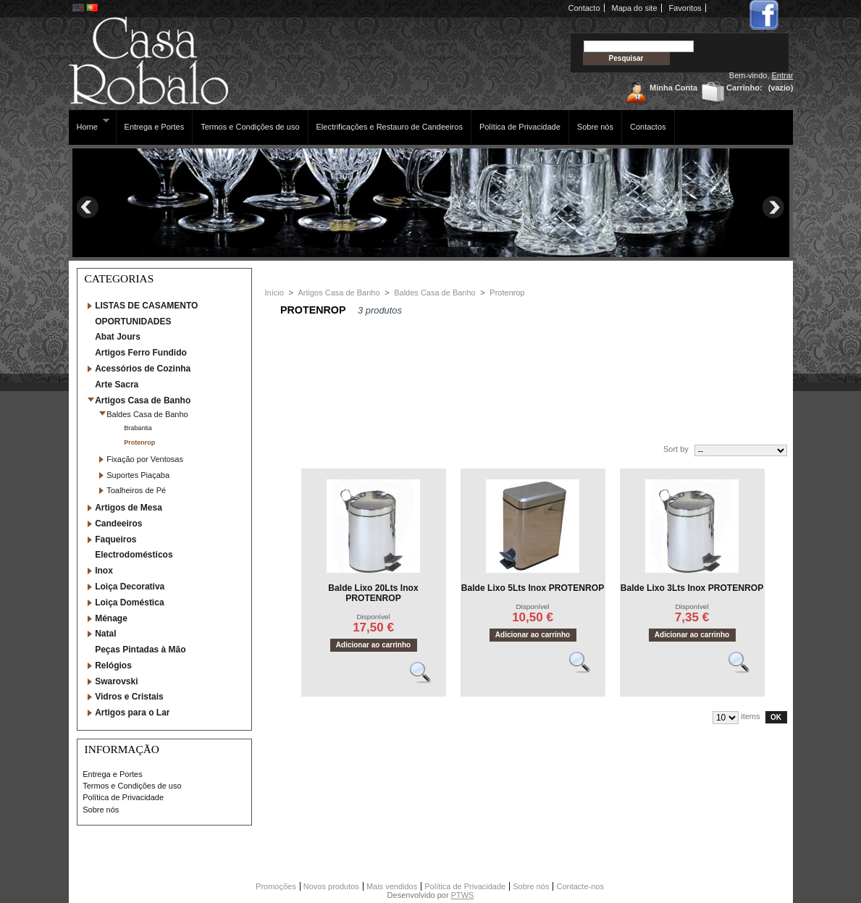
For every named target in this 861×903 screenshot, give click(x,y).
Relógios (113, 665)
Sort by (676, 449)
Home (89, 124)
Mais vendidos (391, 886)
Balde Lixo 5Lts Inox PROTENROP (533, 588)
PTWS (462, 895)
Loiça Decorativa (129, 586)
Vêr (426, 678)
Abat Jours (117, 337)
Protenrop (139, 442)
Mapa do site (635, 8)
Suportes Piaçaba (137, 475)
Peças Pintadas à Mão (140, 649)
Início (274, 292)
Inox (104, 571)
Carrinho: (744, 87)
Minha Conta (673, 87)
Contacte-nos (579, 886)
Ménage (111, 618)
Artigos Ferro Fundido (141, 353)
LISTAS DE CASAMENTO (146, 306)
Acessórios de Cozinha (142, 369)
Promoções (276, 886)
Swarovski (116, 681)
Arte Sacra (116, 384)
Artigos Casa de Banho (142, 400)
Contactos (648, 126)
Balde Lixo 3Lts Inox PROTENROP (692, 588)
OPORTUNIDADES (133, 321)
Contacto (584, 8)
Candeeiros (118, 523)
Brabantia (138, 428)
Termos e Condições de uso (250, 126)
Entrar (783, 75)
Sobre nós (595, 126)
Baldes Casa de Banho (147, 414)
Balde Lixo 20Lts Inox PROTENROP (373, 593)
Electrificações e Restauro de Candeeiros (389, 126)
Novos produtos (331, 886)
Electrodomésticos (133, 555)
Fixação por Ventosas (144, 459)
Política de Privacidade (519, 126)
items (750, 716)
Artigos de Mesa (128, 508)
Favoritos (685, 8)
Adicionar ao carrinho (373, 645)
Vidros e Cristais (129, 697)
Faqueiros (115, 539)
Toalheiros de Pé (136, 490)
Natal (105, 634)
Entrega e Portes (155, 126)
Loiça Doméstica (129, 602)
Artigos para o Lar (132, 712)
